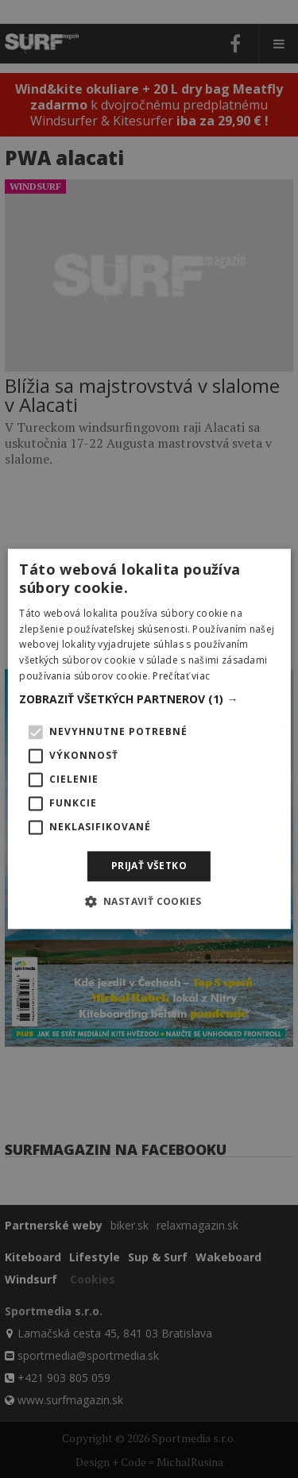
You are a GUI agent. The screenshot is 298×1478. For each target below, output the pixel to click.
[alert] (149, 739)
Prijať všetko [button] (149, 865)
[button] (148, 699)
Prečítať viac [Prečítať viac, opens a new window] (181, 676)
